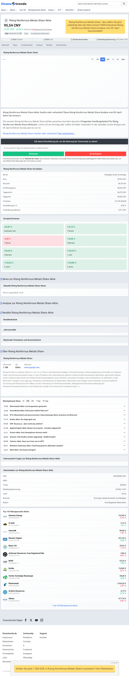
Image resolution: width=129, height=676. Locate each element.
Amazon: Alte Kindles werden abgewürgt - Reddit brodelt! (33, 437)
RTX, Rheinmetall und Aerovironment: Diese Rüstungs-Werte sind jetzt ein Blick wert (43, 415)
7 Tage (38, 401)
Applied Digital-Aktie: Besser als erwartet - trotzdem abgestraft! (35, 428)
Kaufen (34, 153)
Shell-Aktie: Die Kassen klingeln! (23, 450)
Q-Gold (11, 523)
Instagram (27, 653)
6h (23, 401)
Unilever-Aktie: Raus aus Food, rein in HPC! (27, 441)
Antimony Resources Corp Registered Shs (26, 553)
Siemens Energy (15, 515)
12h (27, 401)
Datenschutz (8, 649)
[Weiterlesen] (124, 406)
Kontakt (43, 637)
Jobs (5, 657)
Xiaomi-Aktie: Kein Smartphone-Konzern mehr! (28, 432)
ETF (59, 10)
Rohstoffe (69, 10)
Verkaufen (97, 153)
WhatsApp (27, 657)
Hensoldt (12, 531)
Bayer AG (13, 546)
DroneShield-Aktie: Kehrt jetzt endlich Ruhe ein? (29, 410)
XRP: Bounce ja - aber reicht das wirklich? (26, 424)
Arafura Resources (17, 591)
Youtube (26, 641)
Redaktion (27, 637)
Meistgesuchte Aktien (37, 10)
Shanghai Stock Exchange (42, 29)
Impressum (8, 637)
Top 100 (22, 10)
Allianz (11, 599)
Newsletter (7, 661)
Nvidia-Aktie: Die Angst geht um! (23, 419)
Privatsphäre (8, 653)
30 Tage (45, 401)
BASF (11, 561)
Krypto (51, 10)
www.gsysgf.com (32, 367)
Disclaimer (7, 645)
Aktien (12, 10)
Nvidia (11, 568)
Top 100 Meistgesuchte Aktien (65, 605)
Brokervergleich (84, 10)
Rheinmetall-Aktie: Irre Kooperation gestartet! (28, 406)
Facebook (27, 649)
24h (32, 401)
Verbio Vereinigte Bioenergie (21, 576)
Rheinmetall (14, 583)
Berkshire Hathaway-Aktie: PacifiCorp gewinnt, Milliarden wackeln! (36, 445)
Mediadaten (8, 641)
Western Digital (15, 538)
